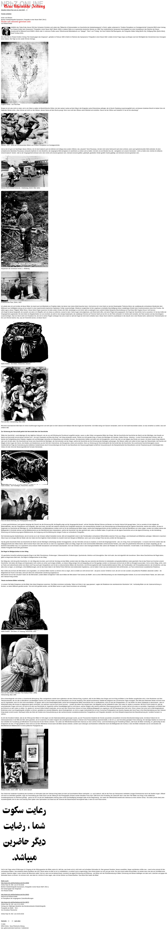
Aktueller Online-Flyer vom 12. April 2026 (13, 10)
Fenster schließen (6, 14)
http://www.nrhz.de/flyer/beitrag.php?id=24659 (15, 883)
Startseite (4, 921)
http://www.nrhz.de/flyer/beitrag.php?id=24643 (15, 894)
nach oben (17, 921)
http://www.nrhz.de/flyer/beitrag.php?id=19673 (15, 902)
